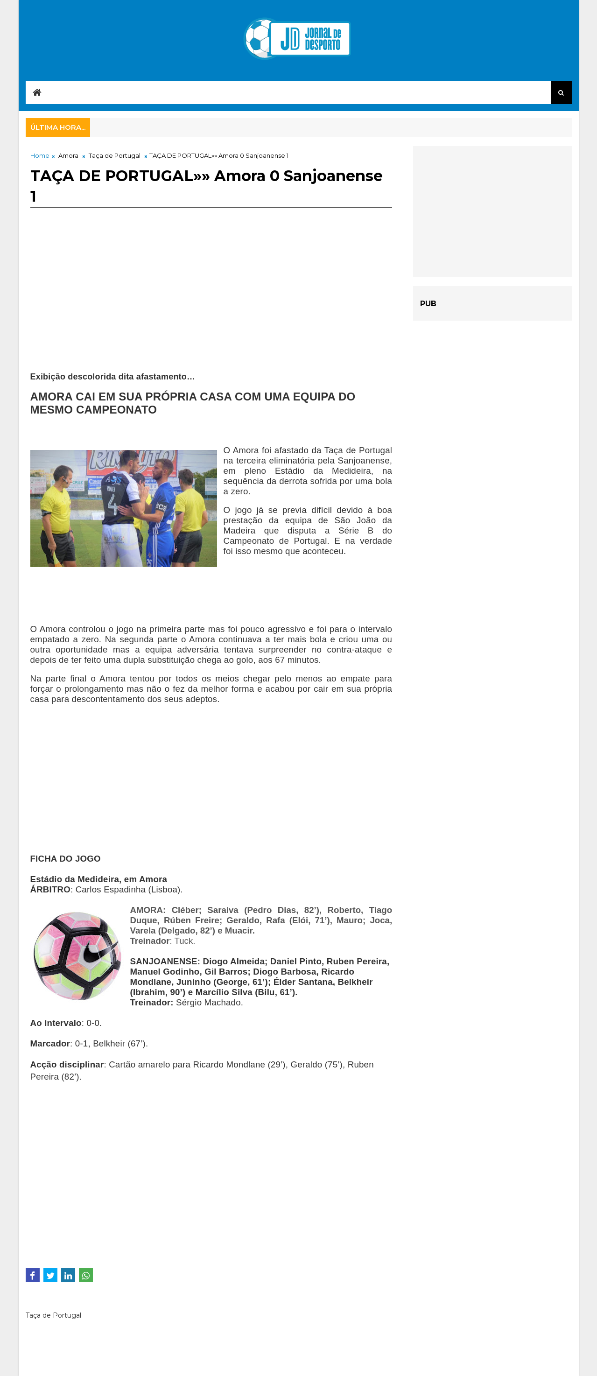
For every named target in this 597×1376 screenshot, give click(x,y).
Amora (68, 155)
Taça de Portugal (114, 155)
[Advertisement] (211, 306)
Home (39, 155)
